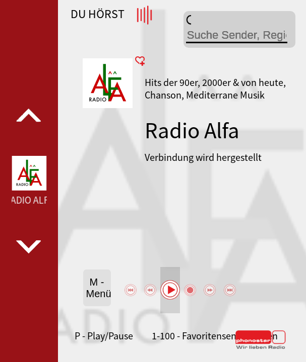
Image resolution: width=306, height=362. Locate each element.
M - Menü (98, 288)
